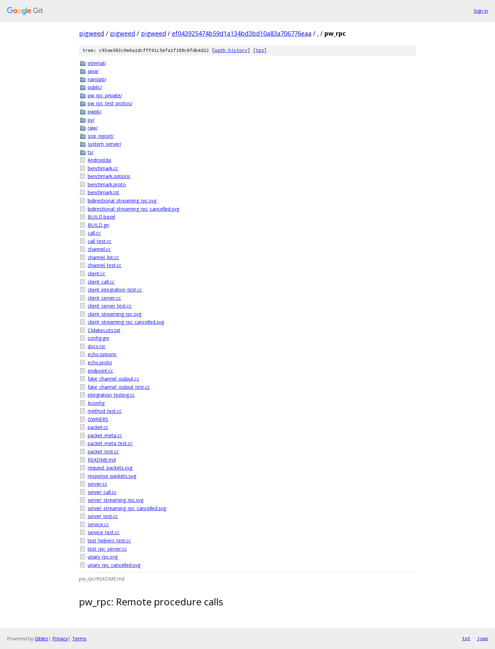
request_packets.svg (110, 467)
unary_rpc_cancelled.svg (114, 565)
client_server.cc (104, 298)
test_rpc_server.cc (107, 549)
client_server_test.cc (110, 305)
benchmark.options (109, 176)
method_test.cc (105, 411)
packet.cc (98, 427)
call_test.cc (99, 241)
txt (466, 638)
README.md (102, 459)
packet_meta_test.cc (110, 443)
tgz (260, 50)
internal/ (97, 63)
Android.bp (99, 160)
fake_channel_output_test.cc (119, 387)
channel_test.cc (104, 265)
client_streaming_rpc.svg (114, 314)
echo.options (102, 354)
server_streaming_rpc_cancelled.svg (127, 508)
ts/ (91, 152)
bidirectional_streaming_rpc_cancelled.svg (133, 209)
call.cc (94, 233)
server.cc (97, 484)
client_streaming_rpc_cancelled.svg (126, 322)
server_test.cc (103, 516)
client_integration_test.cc (115, 289)
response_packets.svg (112, 476)
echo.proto (100, 362)
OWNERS (98, 419)
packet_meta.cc (105, 435)
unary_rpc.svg (103, 556)
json (482, 638)
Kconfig (96, 403)
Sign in (481, 11)
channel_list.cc (103, 257)
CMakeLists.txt (104, 330)
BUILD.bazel (101, 216)
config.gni (98, 338)
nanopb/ (97, 79)
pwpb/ (94, 111)
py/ (91, 120)
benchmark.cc (103, 168)
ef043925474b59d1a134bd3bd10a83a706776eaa (241, 33)
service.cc (98, 524)
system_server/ (104, 144)
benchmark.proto (107, 184)
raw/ (93, 127)
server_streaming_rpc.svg (115, 500)
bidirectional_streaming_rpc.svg (122, 200)
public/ (95, 87)
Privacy (60, 638)
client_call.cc (101, 281)
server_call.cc (102, 492)
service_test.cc (104, 532)
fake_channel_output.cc (113, 378)
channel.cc (99, 249)
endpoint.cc (100, 370)
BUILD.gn (98, 225)
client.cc (96, 273)
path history (231, 50)
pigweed (91, 33)
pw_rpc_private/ (105, 95)
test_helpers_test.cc (109, 540)
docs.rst (96, 346)
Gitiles (41, 638)
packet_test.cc (103, 451)
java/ (93, 71)
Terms (79, 638)
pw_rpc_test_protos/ (110, 103)
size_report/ (101, 136)
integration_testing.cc (111, 395)
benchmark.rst (103, 192)
